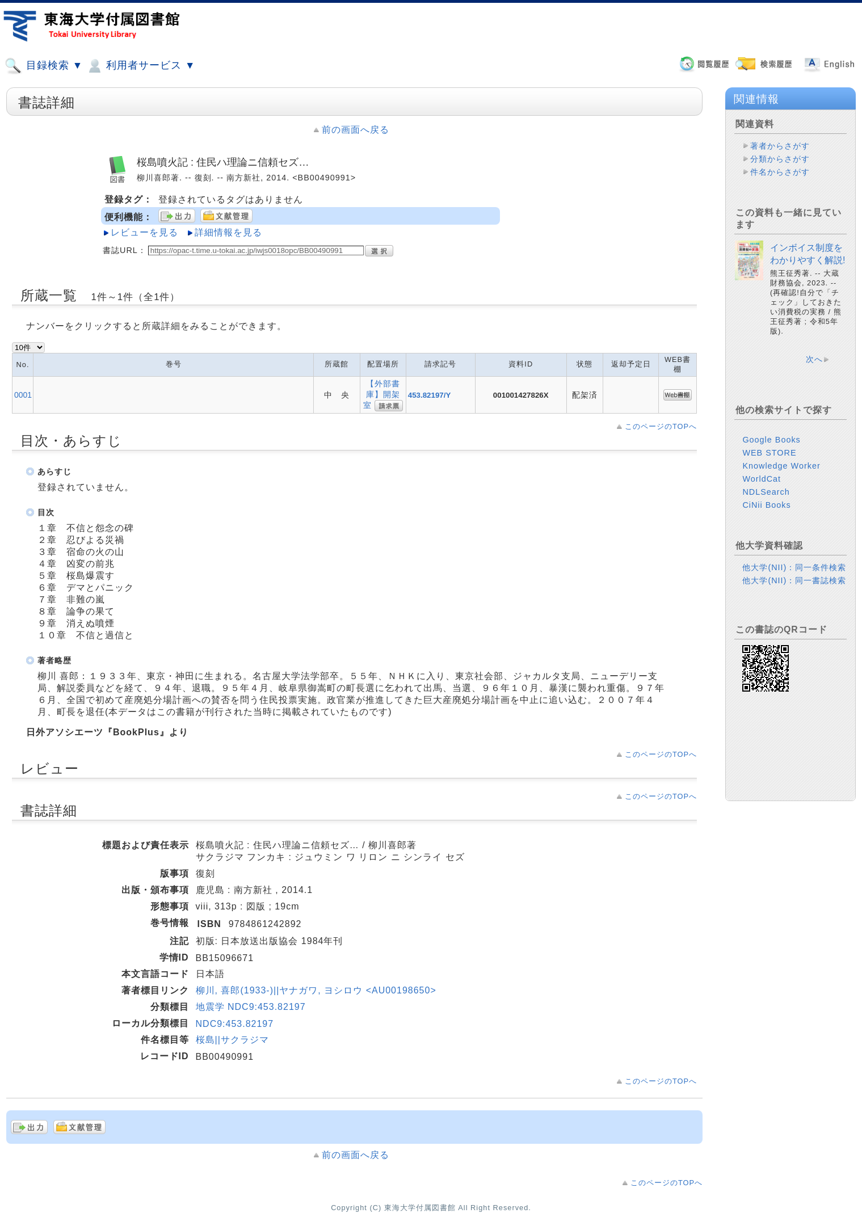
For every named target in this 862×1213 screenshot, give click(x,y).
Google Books (771, 439)
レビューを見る (144, 232)
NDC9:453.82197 (235, 1024)
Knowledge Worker (781, 465)
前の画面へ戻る (355, 129)
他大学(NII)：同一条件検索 (794, 567)
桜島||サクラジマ (232, 1039)
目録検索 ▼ (44, 65)
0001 (23, 394)
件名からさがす (780, 171)
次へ (814, 359)
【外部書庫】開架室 (381, 394)
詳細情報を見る (228, 232)
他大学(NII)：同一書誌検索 (794, 580)
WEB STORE (769, 452)
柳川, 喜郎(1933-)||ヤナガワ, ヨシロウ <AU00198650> (316, 990)
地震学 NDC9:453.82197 (251, 1007)
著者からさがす (780, 145)
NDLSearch (765, 491)
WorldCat (761, 478)
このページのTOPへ (661, 426)
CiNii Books (766, 504)
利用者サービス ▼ (140, 65)
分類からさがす (780, 158)
